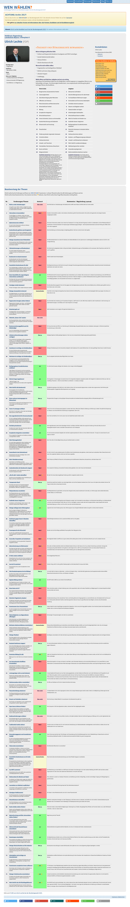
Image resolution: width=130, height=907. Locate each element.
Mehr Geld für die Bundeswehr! (17, 387)
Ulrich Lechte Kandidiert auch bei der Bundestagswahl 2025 (28, 29)
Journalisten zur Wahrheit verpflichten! (19, 785)
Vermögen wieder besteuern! (16, 285)
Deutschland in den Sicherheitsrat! (18, 452)
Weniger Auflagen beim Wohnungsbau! (19, 507)
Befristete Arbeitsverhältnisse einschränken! (21, 625)
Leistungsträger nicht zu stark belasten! (19, 673)
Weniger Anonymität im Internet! (17, 291)
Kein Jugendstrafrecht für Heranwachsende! (20, 415)
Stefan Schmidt (99, 77)
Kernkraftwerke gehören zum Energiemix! (20, 230)
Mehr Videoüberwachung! (16, 459)
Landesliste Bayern (12, 37)
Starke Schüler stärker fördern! (17, 806)
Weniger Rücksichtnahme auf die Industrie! (20, 845)
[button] (103, 86)
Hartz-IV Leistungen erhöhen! (17, 408)
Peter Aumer (98, 63)
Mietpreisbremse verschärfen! (17, 490)
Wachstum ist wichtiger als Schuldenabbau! (20, 356)
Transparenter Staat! (14, 482)
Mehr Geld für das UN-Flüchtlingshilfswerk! (20, 882)
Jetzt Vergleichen (111, 79)
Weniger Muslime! (14, 635)
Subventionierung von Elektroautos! (18, 546)
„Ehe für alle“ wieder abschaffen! (18, 475)
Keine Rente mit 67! (14, 588)
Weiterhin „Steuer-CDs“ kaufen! (17, 317)
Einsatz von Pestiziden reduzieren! (18, 699)
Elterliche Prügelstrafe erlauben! (17, 598)
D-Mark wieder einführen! (16, 555)
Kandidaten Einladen (110, 80)
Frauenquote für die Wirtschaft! (17, 530)
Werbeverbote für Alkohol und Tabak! (19, 776)
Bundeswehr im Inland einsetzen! (18, 256)
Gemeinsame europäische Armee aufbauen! (20, 865)
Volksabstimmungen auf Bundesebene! (19, 248)
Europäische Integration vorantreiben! (19, 432)
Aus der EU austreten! (15, 564)
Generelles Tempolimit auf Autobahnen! (19, 538)
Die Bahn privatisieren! (15, 425)
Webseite (100, 54)
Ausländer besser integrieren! (17, 500)
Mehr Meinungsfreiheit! (15, 440)
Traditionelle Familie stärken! (17, 724)
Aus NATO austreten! (14, 769)
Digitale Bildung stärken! (15, 579)
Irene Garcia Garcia (100, 70)
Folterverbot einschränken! (16, 746)
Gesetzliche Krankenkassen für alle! (18, 265)
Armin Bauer (98, 65)
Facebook (100, 56)
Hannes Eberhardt (100, 66)
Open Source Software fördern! (17, 706)
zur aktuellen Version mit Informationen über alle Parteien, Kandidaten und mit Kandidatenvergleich (44, 22)
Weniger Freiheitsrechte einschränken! (19, 874)
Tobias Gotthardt (99, 72)
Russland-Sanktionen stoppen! (17, 643)
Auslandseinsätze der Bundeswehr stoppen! (20, 468)
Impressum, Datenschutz (118, 897)
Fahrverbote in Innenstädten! (16, 213)
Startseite (69, 17)
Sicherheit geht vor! (14, 309)
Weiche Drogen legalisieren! (16, 379)
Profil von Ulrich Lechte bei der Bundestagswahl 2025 (26, 893)
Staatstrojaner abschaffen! (16, 837)
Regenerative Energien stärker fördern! (19, 300)
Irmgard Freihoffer (100, 68)
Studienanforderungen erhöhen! (17, 716)
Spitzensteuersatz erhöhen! (16, 222)
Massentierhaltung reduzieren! (17, 690)
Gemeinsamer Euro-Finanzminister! (18, 606)
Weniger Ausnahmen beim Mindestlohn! (19, 239)
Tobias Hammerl (99, 75)
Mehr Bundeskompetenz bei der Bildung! (20, 571)
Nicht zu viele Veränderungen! (17, 204)
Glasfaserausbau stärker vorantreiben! (19, 682)
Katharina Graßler (100, 73)
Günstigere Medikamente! (16, 792)
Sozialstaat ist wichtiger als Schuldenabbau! (20, 348)
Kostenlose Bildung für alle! (16, 654)
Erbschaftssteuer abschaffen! (16, 799)
